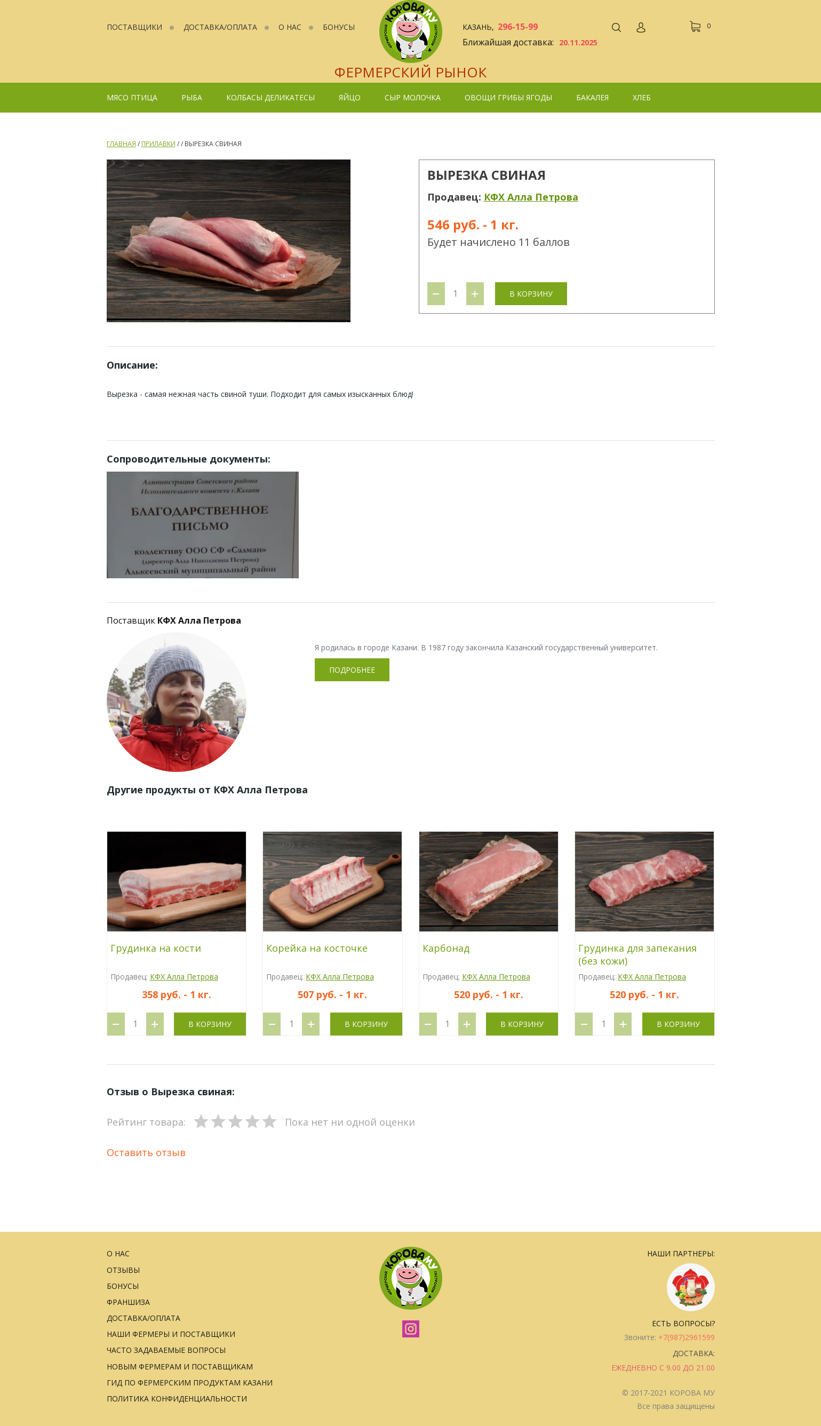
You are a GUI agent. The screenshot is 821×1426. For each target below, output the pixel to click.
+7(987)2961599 (686, 1337)
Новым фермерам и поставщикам (180, 1366)
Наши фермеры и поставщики (171, 1334)
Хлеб (642, 97)
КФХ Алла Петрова (531, 196)
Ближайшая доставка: (530, 42)
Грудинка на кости (155, 948)
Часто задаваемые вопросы (166, 1350)
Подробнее (352, 670)
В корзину (531, 294)
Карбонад (446, 948)
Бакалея (592, 97)
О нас (283, 27)
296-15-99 (518, 27)
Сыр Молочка (413, 97)
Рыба (191, 97)
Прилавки (158, 143)
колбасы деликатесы (270, 97)
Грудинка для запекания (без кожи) (637, 954)
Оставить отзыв (146, 1152)
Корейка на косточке (317, 948)
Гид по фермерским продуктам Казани (190, 1382)
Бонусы (332, 27)
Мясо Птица (132, 97)
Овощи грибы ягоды (508, 97)
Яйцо (350, 97)
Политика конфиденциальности (177, 1398)
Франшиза (128, 1302)
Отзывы (123, 1270)
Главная (121, 143)
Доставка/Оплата (213, 27)
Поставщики (134, 27)
